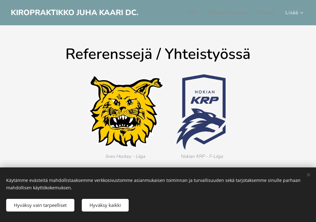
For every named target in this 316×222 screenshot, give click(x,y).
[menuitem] (188, 12)
